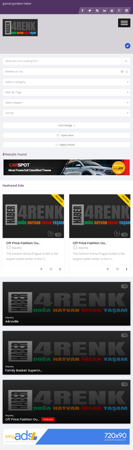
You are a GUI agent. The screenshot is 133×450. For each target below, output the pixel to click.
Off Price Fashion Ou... (23, 243)
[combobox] (66, 82)
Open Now (66, 135)
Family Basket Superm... (23, 370)
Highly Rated (66, 145)
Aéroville (12, 321)
